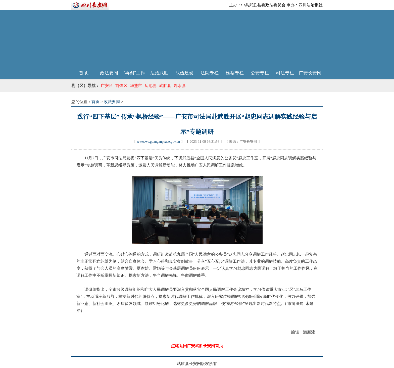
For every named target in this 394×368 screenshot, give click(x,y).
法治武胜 (159, 72)
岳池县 (150, 85)
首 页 (84, 72)
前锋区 (121, 85)
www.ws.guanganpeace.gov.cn (158, 142)
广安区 (107, 85)
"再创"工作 (134, 72)
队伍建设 (184, 72)
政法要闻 (109, 72)
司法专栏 (285, 72)
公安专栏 (260, 72)
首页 (95, 102)
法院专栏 (210, 72)
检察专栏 (235, 72)
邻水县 (180, 85)
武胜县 (165, 85)
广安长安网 (310, 72)
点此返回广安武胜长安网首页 (197, 346)
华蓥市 (136, 85)
